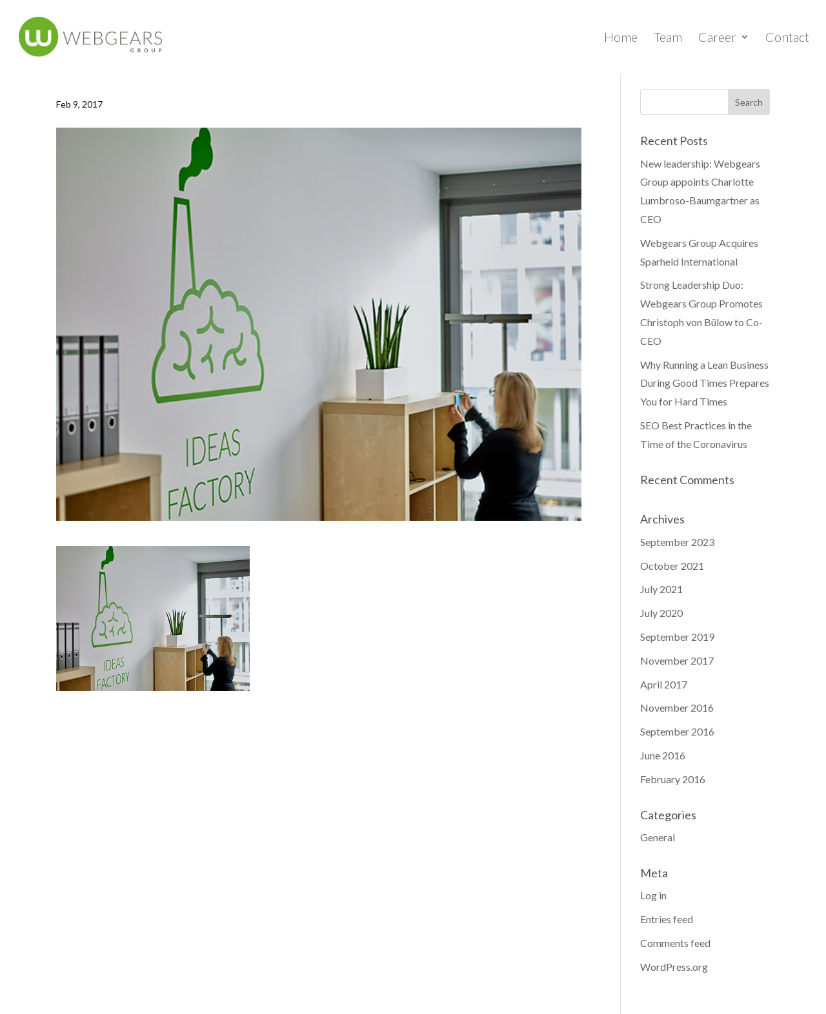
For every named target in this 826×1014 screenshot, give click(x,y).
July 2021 (661, 589)
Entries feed (666, 919)
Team (668, 38)
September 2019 (677, 636)
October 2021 (672, 566)
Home (621, 38)
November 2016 (677, 707)
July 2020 (661, 613)
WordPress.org (674, 966)
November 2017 (677, 660)
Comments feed (675, 943)
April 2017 (663, 684)
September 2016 (677, 731)
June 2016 (662, 755)
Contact (787, 38)
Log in (653, 895)
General (657, 837)
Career (717, 38)
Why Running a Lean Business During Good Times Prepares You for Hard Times (704, 383)
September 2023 (677, 542)
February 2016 (672, 779)
